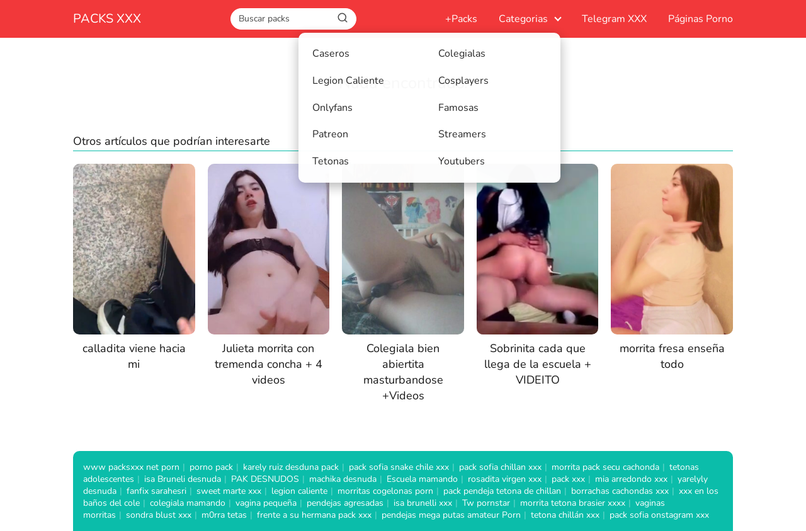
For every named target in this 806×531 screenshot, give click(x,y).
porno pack (211, 467)
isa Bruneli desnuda (182, 479)
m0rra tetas (224, 515)
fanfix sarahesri (156, 491)
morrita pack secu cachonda (605, 467)
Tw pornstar (486, 503)
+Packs (461, 19)
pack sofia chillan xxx (500, 467)
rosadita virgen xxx (505, 479)
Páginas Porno (700, 19)
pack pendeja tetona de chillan (502, 491)
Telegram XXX (614, 19)
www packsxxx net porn (131, 467)
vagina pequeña (266, 503)
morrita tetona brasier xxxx (572, 503)
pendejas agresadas (345, 503)
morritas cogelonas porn (385, 491)
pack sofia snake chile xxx (399, 467)
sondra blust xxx (158, 515)
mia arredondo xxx (631, 479)
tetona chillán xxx (565, 515)
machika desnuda (343, 479)
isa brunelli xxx (423, 503)
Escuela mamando (422, 479)
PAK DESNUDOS (265, 479)
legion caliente (299, 491)
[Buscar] (342, 18)
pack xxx (568, 479)
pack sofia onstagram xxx (659, 515)
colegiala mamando (187, 503)
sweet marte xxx (228, 491)
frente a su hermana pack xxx (314, 515)
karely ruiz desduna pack (291, 467)
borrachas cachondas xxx (620, 491)
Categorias (523, 19)
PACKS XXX (107, 18)
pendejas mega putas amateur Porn (451, 515)
